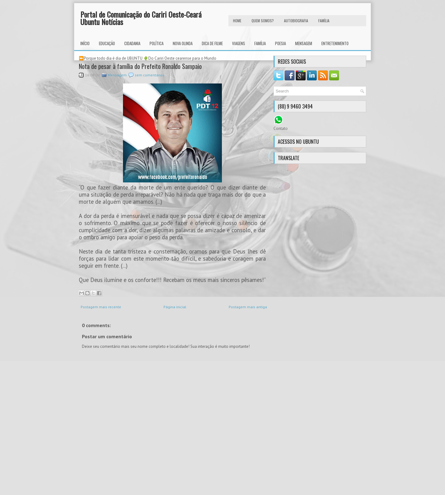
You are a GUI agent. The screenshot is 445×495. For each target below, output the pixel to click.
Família (260, 43)
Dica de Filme (212, 43)
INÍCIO (85, 43)
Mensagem (303, 43)
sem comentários (149, 75)
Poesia (280, 43)
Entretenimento (335, 43)
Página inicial (174, 307)
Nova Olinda (183, 43)
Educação (107, 43)
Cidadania (132, 43)
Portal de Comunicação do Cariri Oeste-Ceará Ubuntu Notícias (140, 18)
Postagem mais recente (101, 307)
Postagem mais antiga (248, 307)
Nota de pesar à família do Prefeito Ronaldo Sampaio (140, 66)
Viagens (238, 43)
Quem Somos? (263, 20)
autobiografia (296, 20)
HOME (237, 20)
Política (156, 43)
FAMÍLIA (323, 20)
